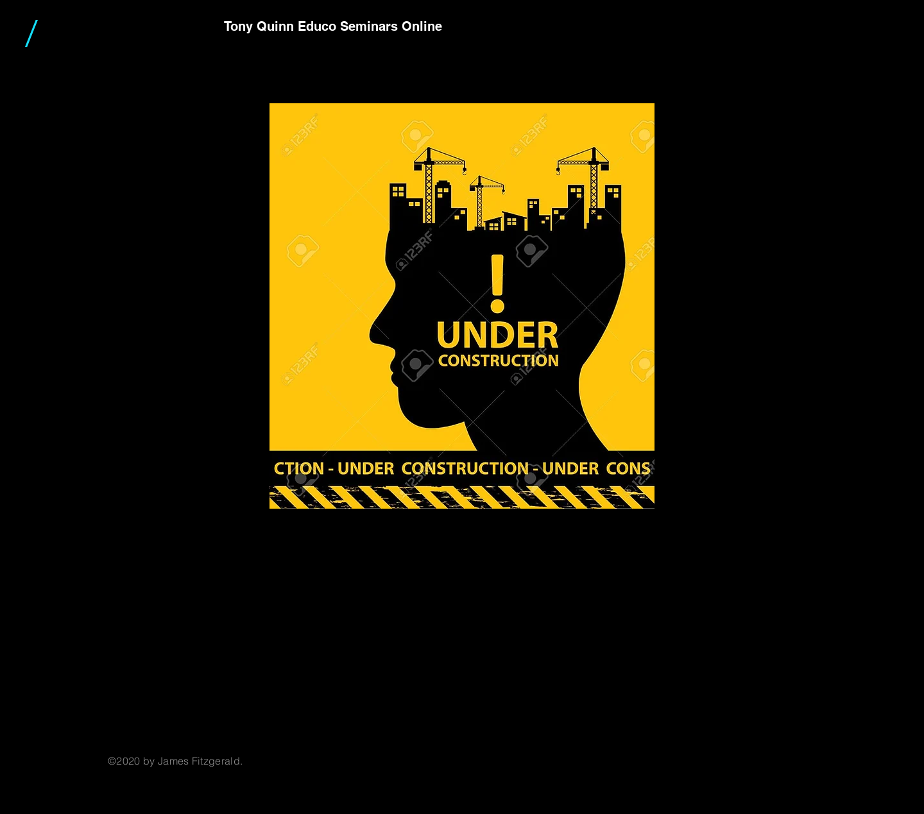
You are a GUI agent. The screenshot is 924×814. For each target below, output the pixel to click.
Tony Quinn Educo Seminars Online (333, 26)
